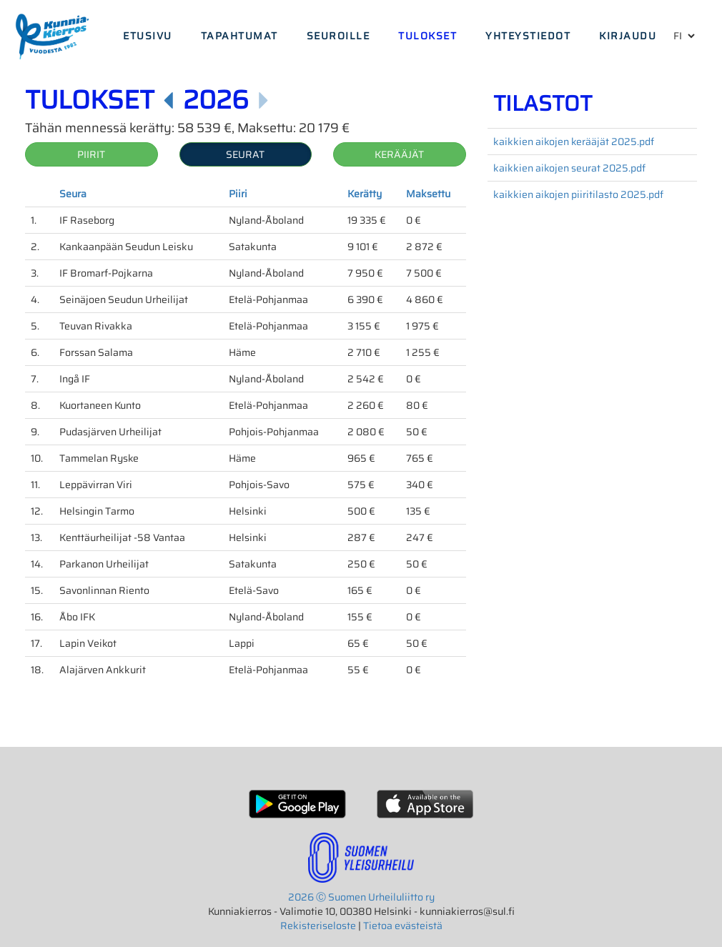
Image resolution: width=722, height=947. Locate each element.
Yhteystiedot (527, 36)
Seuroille (338, 36)
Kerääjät (399, 154)
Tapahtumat (239, 36)
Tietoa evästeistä (402, 925)
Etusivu (147, 36)
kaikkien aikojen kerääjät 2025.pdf (573, 141)
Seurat (245, 154)
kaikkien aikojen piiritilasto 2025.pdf (578, 194)
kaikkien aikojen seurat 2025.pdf (569, 168)
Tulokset (427, 36)
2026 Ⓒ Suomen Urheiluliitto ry (361, 897)
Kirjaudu (627, 36)
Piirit (91, 154)
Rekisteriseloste (318, 925)
